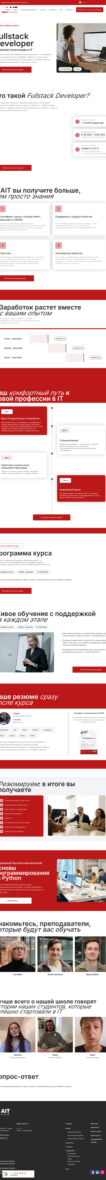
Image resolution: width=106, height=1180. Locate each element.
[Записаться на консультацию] (89, 9)
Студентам (70, 1151)
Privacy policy (96, 1131)
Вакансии (94, 1124)
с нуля (77, 69)
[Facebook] (93, 1172)
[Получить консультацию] (51, 517)
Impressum (95, 1127)
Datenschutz (96, 1135)
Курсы (68, 1128)
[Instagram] (102, 1172)
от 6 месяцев (65, 69)
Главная (69, 1124)
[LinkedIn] (97, 1172)
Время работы (22, 1124)
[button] (15, 10)
